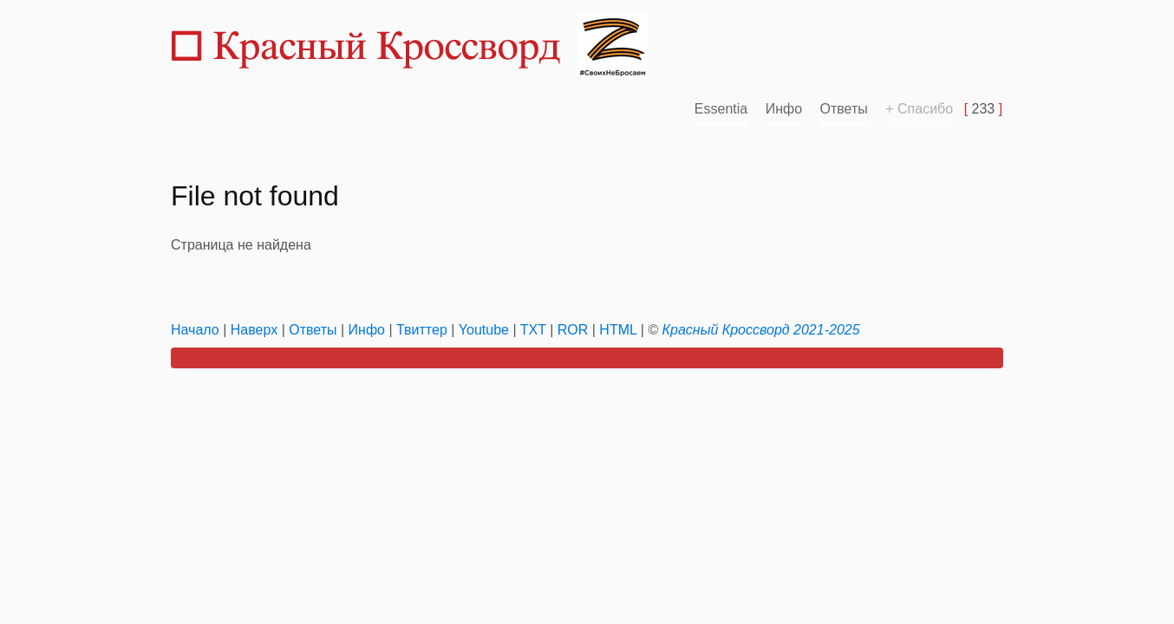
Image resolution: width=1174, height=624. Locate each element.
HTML (617, 329)
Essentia (721, 108)
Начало (195, 329)
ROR (573, 329)
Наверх (254, 329)
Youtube (484, 329)
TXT (533, 329)
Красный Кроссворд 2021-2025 (761, 329)
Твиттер (421, 329)
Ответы (844, 108)
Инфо (784, 108)
